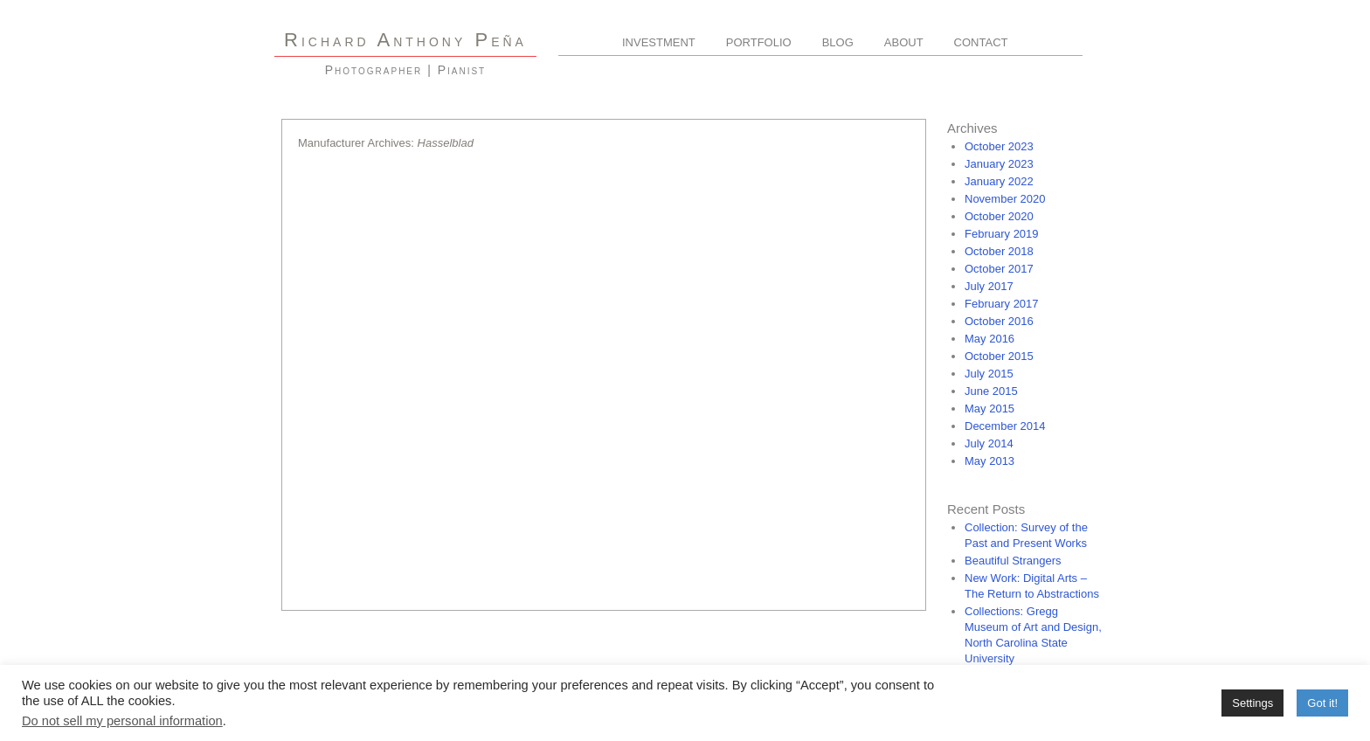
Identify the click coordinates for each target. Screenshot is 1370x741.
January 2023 (999, 163)
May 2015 (989, 408)
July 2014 (989, 443)
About (904, 42)
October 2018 (999, 251)
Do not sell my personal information (122, 721)
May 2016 (989, 338)
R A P (405, 40)
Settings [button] (1252, 703)
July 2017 (989, 286)
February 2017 (1002, 303)
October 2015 (999, 356)
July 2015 (989, 373)
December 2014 (1005, 426)
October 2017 (999, 268)
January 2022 (999, 181)
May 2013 (989, 460)
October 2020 (999, 216)
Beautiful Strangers (1013, 560)
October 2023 (999, 146)
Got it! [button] (1322, 703)
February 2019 (1002, 233)
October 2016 (999, 321)
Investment (658, 42)
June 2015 (991, 391)
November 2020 (1005, 198)
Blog (838, 42)
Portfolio (759, 42)
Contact (981, 42)
